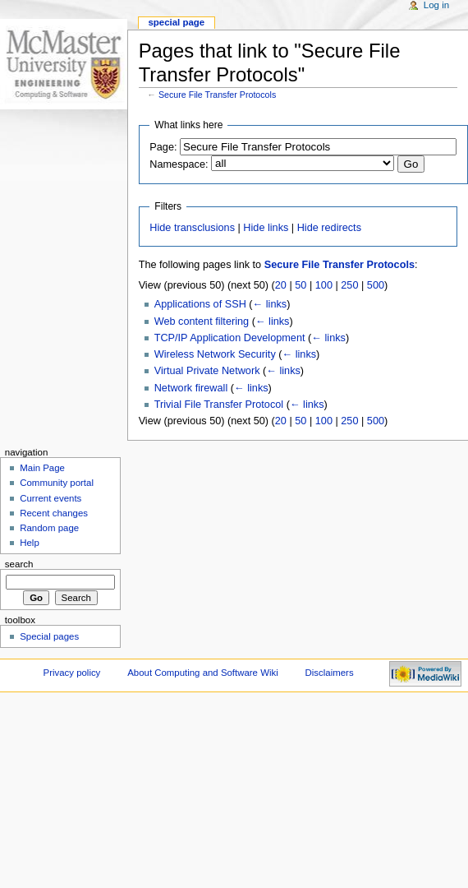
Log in (436, 5)
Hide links (265, 228)
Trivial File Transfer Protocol (218, 404)
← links (270, 304)
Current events (50, 498)
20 (281, 285)
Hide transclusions (192, 228)
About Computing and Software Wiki (202, 673)
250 (349, 285)
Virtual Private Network (207, 371)
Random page (49, 528)
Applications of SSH (200, 304)
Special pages (49, 636)
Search (19, 564)
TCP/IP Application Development (229, 338)
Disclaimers (329, 673)
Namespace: (178, 164)
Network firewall (191, 388)
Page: (163, 147)
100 (324, 285)
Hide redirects (329, 228)
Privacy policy (72, 673)
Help (29, 543)
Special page (176, 22)
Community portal (57, 483)
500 (375, 285)
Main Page (42, 468)
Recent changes (54, 513)
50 (300, 285)
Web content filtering (201, 321)
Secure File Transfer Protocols (217, 94)
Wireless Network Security (215, 354)
